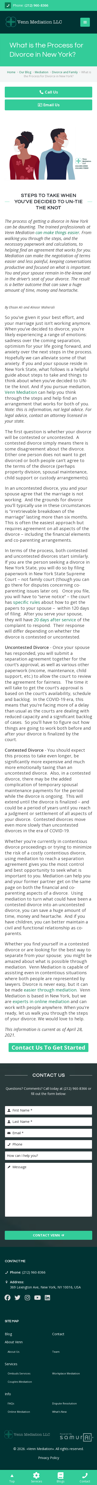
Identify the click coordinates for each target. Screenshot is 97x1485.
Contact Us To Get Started (48, 1047)
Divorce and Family (65, 72)
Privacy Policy (48, 1457)
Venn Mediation (21, 392)
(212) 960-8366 (36, 5)
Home (11, 72)
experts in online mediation (41, 1001)
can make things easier (57, 232)
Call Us (48, 92)
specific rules (26, 602)
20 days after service (55, 619)
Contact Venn (48, 1235)
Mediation (41, 72)
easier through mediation (50, 990)
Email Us (49, 104)
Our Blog (25, 72)
